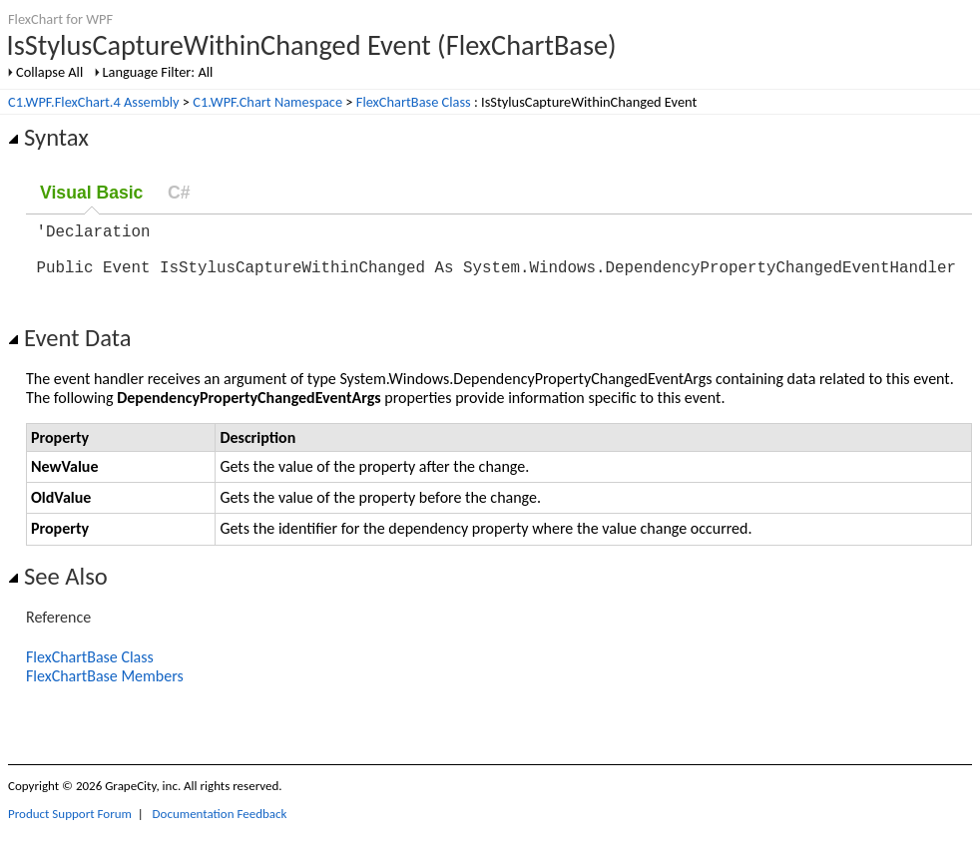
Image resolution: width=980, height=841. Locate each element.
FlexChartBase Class (413, 102)
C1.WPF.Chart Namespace (267, 102)
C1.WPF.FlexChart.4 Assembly (94, 102)
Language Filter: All (158, 72)
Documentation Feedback (220, 825)
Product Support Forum (70, 825)
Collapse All (49, 72)
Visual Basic (91, 193)
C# (179, 193)
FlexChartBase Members (105, 687)
